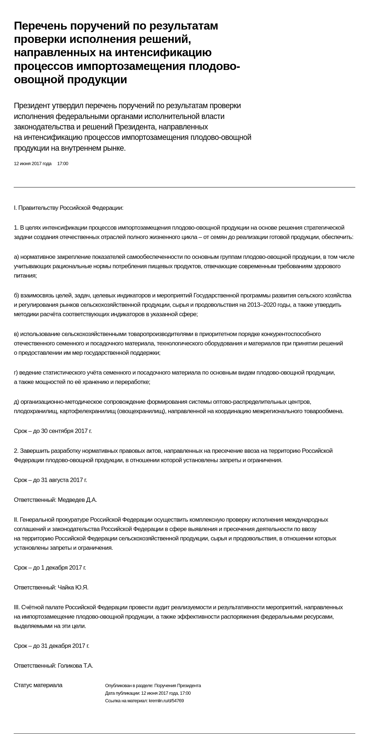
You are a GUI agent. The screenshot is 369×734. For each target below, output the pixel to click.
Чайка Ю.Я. (73, 587)
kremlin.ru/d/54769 (166, 700)
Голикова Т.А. (75, 665)
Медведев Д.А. (77, 499)
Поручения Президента (177, 685)
